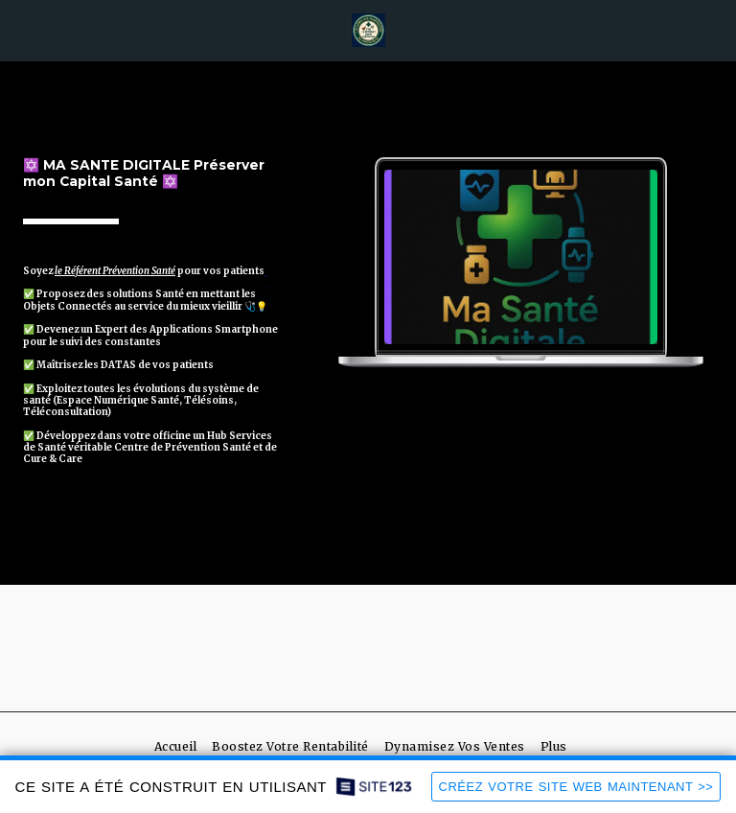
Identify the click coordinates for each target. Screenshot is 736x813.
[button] (21, 29)
